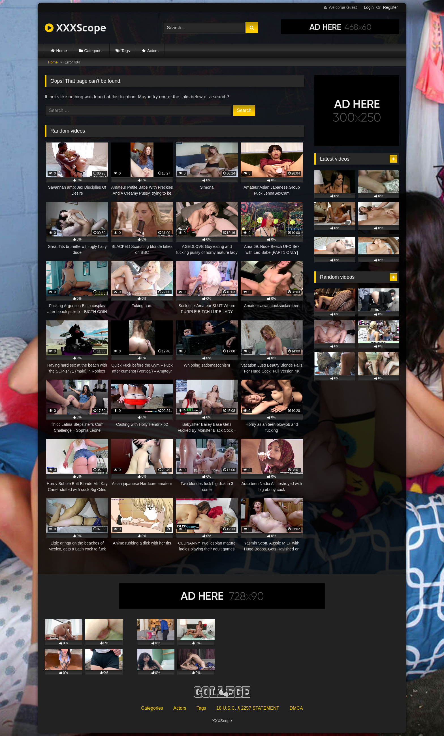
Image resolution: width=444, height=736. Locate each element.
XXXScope (75, 28)
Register (390, 7)
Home (61, 50)
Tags (125, 50)
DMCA (296, 708)
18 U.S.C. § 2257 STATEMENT (247, 708)
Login (368, 7)
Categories (94, 50)
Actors (153, 50)
